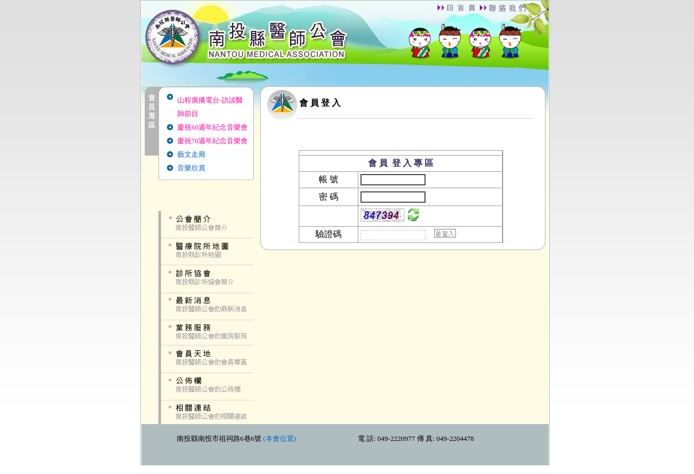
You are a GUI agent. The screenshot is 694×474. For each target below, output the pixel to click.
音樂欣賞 (191, 168)
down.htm (345, 444)
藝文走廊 (191, 154)
